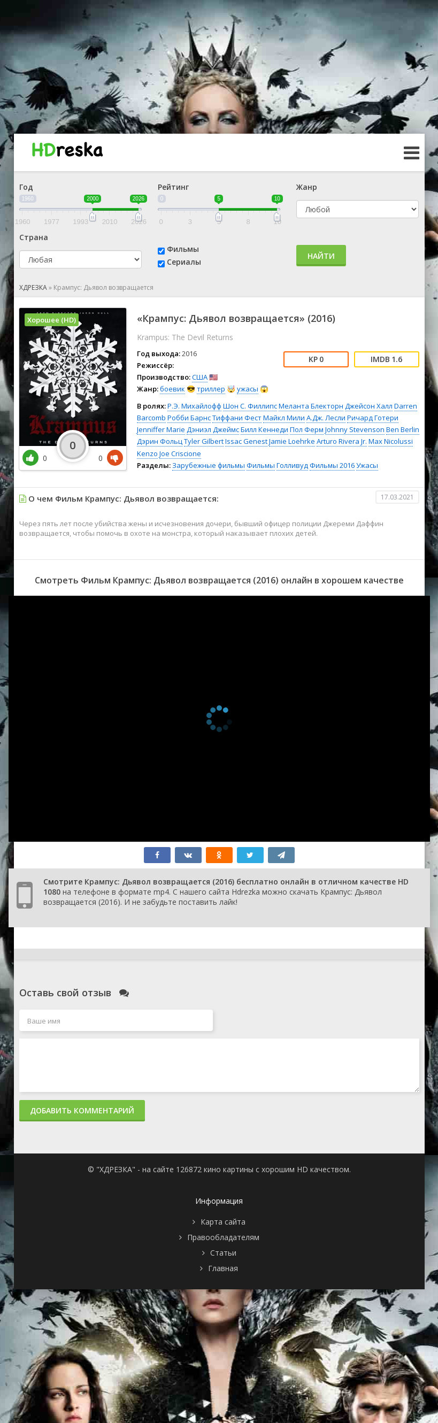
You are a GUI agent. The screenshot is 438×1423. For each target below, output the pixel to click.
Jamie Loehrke (292, 441)
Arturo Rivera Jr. (342, 441)
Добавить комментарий (82, 1110)
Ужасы (367, 465)
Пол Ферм (307, 429)
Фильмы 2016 (332, 465)
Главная (223, 1268)
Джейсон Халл (369, 406)
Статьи (223, 1253)
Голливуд (292, 465)
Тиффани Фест (237, 417)
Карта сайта (223, 1222)
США (200, 377)
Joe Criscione (180, 453)
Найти (321, 256)
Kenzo (147, 453)
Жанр (306, 187)
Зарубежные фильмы (208, 465)
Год (26, 187)
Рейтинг (173, 187)
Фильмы (183, 249)
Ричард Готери (372, 417)
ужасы (247, 389)
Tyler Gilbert (204, 441)
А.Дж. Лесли (325, 417)
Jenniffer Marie (161, 429)
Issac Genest (246, 441)
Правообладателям (223, 1237)
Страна (33, 237)
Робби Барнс (189, 417)
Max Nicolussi (390, 441)
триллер (211, 389)
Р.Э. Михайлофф (194, 406)
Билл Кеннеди (264, 429)
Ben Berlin (402, 429)
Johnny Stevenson (355, 429)
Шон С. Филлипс (250, 406)
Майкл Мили (284, 417)
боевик (172, 389)
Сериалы (184, 262)
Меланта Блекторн (311, 406)
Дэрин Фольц (159, 441)
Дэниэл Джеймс (213, 429)
